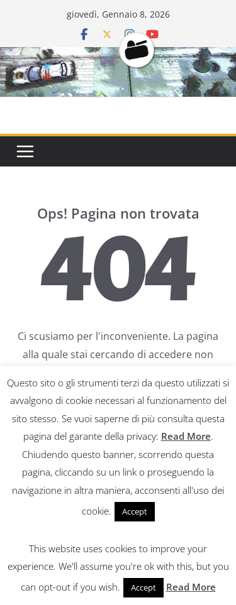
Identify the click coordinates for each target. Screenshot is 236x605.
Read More (186, 436)
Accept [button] (134, 511)
